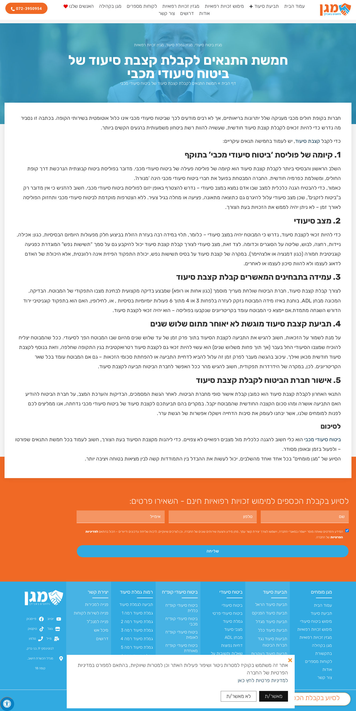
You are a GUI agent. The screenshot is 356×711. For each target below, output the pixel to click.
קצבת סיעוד (307, 141)
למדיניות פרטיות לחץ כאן (263, 680)
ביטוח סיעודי (231, 592)
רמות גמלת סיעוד (136, 592)
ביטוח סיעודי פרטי (227, 613)
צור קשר (324, 677)
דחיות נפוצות (232, 645)
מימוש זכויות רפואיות (314, 629)
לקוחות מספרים (318, 661)
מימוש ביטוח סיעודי (316, 621)
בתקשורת (323, 653)
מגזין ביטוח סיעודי (208, 45)
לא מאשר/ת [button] (238, 696)
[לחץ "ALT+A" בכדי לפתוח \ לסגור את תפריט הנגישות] (7, 704)
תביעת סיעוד (321, 613)
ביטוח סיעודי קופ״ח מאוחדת (181, 648)
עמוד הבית (323, 605)
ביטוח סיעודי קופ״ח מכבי (181, 621)
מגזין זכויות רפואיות (149, 45)
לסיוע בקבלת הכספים (311, 698)
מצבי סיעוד (233, 629)
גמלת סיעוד (233, 621)
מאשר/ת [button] (273, 696)
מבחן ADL (234, 637)
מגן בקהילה (322, 645)
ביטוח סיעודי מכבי (322, 439)
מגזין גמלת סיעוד (179, 45)
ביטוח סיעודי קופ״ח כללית (181, 608)
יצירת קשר (98, 592)
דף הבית (228, 83)
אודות (327, 669)
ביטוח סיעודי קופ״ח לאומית (181, 634)
